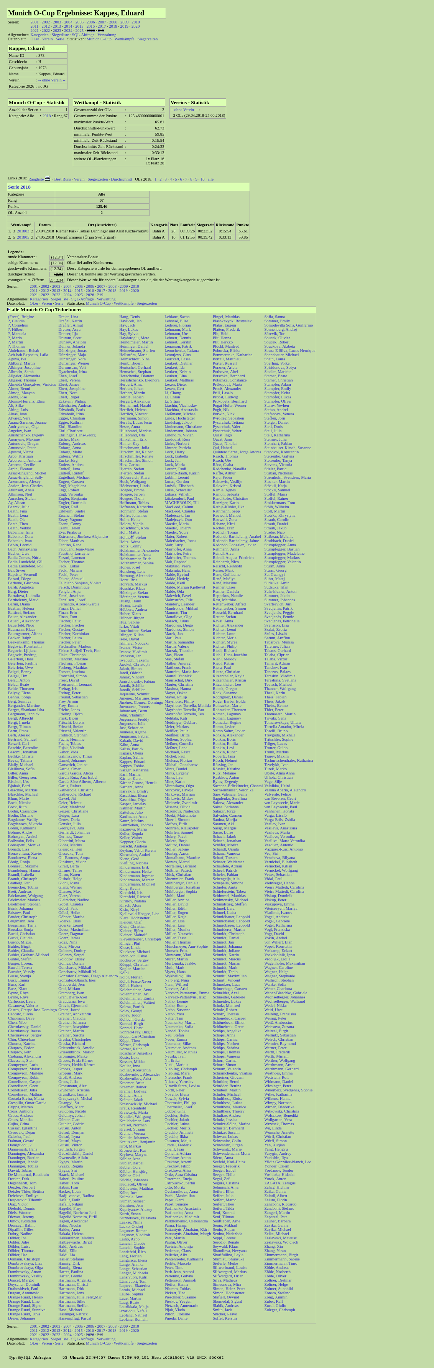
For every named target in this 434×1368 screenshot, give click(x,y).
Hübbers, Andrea (133, 609)
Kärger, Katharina (133, 770)
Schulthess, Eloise (228, 1098)
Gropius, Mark (70, 1073)
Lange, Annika (131, 1264)
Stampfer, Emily (277, 388)
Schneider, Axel (226, 993)
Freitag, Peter (69, 693)
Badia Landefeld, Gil (25, 562)
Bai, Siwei (16, 570)
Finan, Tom (67, 617)
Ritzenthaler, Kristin (229, 680)
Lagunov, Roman (133, 1231)
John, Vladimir (131, 715)
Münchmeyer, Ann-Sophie (186, 946)
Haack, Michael (71, 1174)
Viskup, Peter (275, 900)
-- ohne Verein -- (52, 80)
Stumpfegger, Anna (280, 545)
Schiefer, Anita (225, 887)
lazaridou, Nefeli (133, 1311)
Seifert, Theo (223, 1204)
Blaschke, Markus (23, 790)
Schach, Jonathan (227, 841)
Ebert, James (68, 384)
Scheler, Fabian (225, 874)
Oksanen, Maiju (177, 1141)
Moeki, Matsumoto (180, 815)
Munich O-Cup (99, 39)
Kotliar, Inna (129, 1066)
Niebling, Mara (176, 1073)
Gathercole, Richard (74, 794)
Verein (47, 39)
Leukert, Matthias (179, 380)
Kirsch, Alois (130, 905)
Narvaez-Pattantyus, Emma (186, 993)
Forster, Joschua (71, 672)
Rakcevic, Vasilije (227, 481)
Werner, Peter (275, 1048)
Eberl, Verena (69, 380)
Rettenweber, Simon (229, 608)
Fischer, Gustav (71, 629)
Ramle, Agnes (224, 490)
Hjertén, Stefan (131, 469)
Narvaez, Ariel (176, 989)
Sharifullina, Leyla (228, 1255)
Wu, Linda (272, 1128)
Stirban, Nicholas (278, 473)
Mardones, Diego (178, 625)
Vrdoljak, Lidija (277, 959)
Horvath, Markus (133, 584)
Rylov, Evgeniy (225, 781)
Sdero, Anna (223, 1158)
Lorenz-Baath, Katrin (181, 473)
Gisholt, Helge (70, 879)
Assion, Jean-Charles (25, 486)
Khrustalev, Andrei (134, 854)
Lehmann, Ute (176, 334)
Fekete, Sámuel (71, 579)
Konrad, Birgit (131, 1023)
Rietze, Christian (226, 672)
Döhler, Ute (17, 1255)
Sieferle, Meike (225, 1263)
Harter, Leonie (70, 1276)
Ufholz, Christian (278, 777)
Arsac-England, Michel (27, 473)
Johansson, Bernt (133, 711)
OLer (34, 39)
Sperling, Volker (277, 363)
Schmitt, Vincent (226, 980)
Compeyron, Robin (23, 1077)
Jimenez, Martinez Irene (139, 698)
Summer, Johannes (279, 600)
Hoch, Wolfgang (132, 481)
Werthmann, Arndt (279, 1065)
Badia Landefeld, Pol (25, 566)
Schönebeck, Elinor (229, 1022)
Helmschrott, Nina (134, 359)
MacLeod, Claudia (179, 511)
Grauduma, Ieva (71, 1001)
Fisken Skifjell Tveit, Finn (79, 650)
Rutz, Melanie (224, 773)
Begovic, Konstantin (25, 646)
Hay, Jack (127, 325)
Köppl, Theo (129, 1040)
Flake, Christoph (71, 655)
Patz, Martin (174, 1238)
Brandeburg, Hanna (24, 870)
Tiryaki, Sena (275, 718)
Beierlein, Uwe (20, 667)
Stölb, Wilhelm (276, 507)
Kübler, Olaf (129, 1176)
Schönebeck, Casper (229, 1018)
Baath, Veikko (19, 528)
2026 (91, 30)
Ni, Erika (171, 1060)
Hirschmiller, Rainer (136, 452)
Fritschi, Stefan (70, 727)
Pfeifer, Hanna (176, 1284)
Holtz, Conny (130, 546)
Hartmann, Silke (71, 1301)
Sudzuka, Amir (276, 583)
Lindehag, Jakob (177, 422)
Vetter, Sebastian (277, 874)
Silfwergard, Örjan (228, 1276)
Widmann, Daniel (278, 1081)
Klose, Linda (129, 947)
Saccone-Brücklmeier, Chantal (238, 786)
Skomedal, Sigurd (227, 1301)
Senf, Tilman (223, 1217)
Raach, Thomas (225, 456)
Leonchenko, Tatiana (181, 350)
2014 (68, 26)
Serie (60, 39)
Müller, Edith (175, 908)
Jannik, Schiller (132, 685)
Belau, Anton (19, 680)
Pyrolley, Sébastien (228, 418)
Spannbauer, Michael (281, 355)
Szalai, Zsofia (275, 629)
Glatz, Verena (69, 896)
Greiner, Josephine (73, 1027)
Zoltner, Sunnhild (278, 1289)
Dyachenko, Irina (72, 372)
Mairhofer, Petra (177, 553)
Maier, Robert (175, 536)
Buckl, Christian (21, 934)
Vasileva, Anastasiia (280, 828)
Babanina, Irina (20, 532)
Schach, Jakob (224, 836)
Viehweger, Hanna (279, 883)
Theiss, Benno (276, 705)
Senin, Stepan (224, 1229)
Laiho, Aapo (129, 1239)
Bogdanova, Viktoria (25, 824)
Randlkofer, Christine (230, 498)
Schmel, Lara (224, 908)
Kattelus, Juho (131, 812)
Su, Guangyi (274, 574)
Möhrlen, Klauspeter (181, 828)
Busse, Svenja (19, 976)
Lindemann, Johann (180, 431)
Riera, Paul (222, 667)
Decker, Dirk (18, 1179)
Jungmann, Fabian (134, 736)
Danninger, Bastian (23, 1158)
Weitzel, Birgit (276, 1031)
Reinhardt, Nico (226, 562)
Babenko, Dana (20, 536)
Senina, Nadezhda (227, 1234)
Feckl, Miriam (70, 570)
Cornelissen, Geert (23, 1086)
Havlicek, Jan (130, 321)
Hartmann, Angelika (74, 1280)
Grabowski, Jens (71, 984)
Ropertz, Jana (224, 756)
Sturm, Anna (274, 566)
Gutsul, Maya (69, 1141)
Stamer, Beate (275, 376)
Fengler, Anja (69, 591)
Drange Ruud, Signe (24, 1305)
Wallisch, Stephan (279, 980)
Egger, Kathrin (70, 422)
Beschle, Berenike (23, 748)
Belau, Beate (18, 684)
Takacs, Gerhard (277, 650)
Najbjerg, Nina (176, 980)
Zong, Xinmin (275, 1297)
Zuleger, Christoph (279, 1310)
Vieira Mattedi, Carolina (284, 887)
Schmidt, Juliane (226, 950)
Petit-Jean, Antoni (179, 1272)
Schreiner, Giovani (228, 1077)
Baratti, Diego (19, 579)
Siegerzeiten (148, 39)
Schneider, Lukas (227, 1001)
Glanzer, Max (69, 891)
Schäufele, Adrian (227, 866)
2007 (102, 22)
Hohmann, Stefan (133, 511)
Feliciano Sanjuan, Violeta (80, 583)
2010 (136, 22)
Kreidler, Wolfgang (135, 1116)
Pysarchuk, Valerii (228, 426)
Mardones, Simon (179, 629)
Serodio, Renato (226, 1242)
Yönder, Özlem (276, 1166)
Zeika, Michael (276, 1234)
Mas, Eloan (173, 655)
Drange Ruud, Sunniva (26, 1310)
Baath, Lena (18, 515)
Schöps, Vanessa (226, 1056)
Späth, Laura (274, 359)
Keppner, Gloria (132, 842)
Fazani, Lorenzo (71, 557)
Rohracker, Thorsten (229, 710)
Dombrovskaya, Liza (25, 1263)
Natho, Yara (174, 1014)
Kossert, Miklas (132, 1062)
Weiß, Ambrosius (278, 1022)
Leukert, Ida (174, 367)
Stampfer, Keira (277, 393)
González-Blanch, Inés (76, 980)
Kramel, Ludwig (132, 1091)
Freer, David (68, 680)
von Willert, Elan (278, 942)
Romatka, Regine (227, 722)
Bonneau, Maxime (23, 866)
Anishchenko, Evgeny (26, 435)
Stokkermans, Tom (279, 503)
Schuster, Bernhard (228, 1128)
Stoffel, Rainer (276, 498)
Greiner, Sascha (71, 1035)
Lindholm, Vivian (179, 435)
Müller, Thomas (177, 942)
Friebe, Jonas (69, 710)
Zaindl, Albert (275, 1196)
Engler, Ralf (68, 507)
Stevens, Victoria (278, 465)
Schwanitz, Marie (227, 1149)
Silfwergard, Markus (230, 1272)
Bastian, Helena (21, 608)
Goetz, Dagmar (70, 934)
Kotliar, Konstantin (135, 1070)
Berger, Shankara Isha (26, 710)
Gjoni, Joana (68, 883)
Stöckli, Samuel (277, 490)
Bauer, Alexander (22, 617)
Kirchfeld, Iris (130, 892)
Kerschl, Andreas (133, 846)
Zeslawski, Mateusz (280, 1238)
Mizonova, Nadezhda (181, 811)
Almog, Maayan (21, 393)
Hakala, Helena (71, 1234)
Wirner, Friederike (279, 1107)
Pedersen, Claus (177, 1251)
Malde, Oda (174, 591)
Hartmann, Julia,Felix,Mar (80, 1297)
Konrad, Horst (131, 1028)
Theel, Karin (274, 693)
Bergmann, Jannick (23, 714)
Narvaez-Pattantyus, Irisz (185, 997)
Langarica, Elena (133, 1260)
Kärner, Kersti (131, 778)
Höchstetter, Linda (134, 486)
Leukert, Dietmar (178, 363)
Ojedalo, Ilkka (176, 1136)
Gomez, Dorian (71, 963)
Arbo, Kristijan (20, 456)
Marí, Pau (172, 638)
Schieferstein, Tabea (229, 891)
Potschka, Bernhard (229, 376)
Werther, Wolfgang (279, 1060)
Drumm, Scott (69, 338)
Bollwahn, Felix (21, 841)
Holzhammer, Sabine (136, 563)
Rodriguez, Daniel (228, 697)
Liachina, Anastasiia (180, 410)
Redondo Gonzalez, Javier (234, 545)
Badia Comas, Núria (24, 557)
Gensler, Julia (69, 824)
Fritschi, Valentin (72, 731)
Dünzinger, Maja (72, 355)
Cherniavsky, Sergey (25, 1035)
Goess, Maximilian (73, 929)
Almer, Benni (19, 388)
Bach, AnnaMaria (22, 549)
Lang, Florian (130, 1256)
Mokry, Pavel (175, 836)
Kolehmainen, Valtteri (137, 1002)
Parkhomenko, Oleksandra (186, 1221)
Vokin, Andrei (275, 938)
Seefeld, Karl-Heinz (229, 1162)
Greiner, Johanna (72, 1022)
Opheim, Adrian (177, 1153)
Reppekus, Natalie (228, 596)
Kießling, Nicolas (133, 863)
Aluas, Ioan (17, 414)
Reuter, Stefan (224, 617)
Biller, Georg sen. (22, 777)
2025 (80, 30)
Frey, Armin (68, 701)
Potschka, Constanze (230, 380)
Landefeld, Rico (132, 1252)
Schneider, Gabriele (229, 997)
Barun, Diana (19, 604)
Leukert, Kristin (177, 372)
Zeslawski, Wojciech (281, 1242)
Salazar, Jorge (224, 811)
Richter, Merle (225, 638)
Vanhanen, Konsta (279, 811)
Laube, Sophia (131, 1294)
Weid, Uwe (273, 1010)
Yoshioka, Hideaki (279, 1174)
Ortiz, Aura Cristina (180, 1174)
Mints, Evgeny (176, 773)
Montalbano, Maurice (182, 858)
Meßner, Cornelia (178, 743)
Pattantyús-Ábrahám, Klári (186, 1229)
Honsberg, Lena (132, 571)
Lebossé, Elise (176, 321)
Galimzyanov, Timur (75, 756)
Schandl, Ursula (226, 849)
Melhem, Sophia (177, 739)
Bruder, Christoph (23, 917)
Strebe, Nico (274, 532)
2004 (68, 22)
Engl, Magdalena (72, 486)
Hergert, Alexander (134, 401)
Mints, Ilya (173, 777)
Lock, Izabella (176, 456)
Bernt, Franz (18, 731)
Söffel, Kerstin (225, 1318)
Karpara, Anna (131, 787)
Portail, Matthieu (226, 359)
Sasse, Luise (223, 832)
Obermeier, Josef (178, 1107)
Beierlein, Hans (20, 659)
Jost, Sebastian (131, 728)
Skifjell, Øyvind (226, 1297)
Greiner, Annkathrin (74, 1014)
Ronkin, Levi (223, 748)
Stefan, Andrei (276, 410)
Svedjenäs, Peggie (279, 612)
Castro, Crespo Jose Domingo (32, 1010)
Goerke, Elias (69, 921)
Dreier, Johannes (21, 1318)
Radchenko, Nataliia (229, 469)
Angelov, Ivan (19, 431)
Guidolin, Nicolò (72, 1111)
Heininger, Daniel (133, 346)
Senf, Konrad (224, 1212)
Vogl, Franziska (277, 929)
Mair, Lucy (173, 545)
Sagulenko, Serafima (230, 798)
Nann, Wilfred (176, 984)
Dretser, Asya (69, 329)
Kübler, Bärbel (131, 1163)
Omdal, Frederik (177, 1145)
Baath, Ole (17, 519)
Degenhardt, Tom (22, 1183)
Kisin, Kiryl (129, 909)
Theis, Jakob (274, 701)
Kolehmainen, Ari (133, 994)
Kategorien (39, 35)
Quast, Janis (223, 439)
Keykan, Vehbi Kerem (137, 850)
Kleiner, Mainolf (132, 935)
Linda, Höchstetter (179, 418)
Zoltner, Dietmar (277, 1280)
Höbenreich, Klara (134, 477)
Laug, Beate (129, 1302)
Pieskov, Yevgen (177, 1301)
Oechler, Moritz (177, 1128)
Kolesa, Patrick (131, 1007)
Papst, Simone (176, 1204)
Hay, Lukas (128, 329)
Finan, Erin (67, 612)
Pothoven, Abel (225, 372)
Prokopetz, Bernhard (230, 401)
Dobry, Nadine (20, 1234)
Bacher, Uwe (18, 553)
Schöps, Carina (225, 1039)
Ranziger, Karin (226, 503)
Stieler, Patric (275, 469)
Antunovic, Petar (22, 448)
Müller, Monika (177, 929)
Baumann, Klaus (21, 629)
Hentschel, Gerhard (135, 367)
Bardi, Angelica (21, 587)
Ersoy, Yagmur (70, 519)
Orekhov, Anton (177, 1158)
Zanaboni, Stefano (279, 1208)
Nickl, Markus (176, 1065)
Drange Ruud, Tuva (24, 1314)
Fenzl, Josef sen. (71, 596)
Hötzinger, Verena (134, 597)
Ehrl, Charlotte (70, 431)
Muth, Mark (174, 967)
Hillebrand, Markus (135, 431)
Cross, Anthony (20, 1111)
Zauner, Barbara (277, 1221)
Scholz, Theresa (226, 1014)
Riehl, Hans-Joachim (230, 655)
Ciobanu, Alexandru (24, 1056)
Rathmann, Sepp (226, 511)
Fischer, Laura (70, 638)
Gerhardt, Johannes (74, 832)
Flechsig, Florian (72, 663)
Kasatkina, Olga (132, 800)
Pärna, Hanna (175, 1225)
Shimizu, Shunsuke (228, 1259)
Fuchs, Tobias (69, 743)
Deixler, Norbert (21, 1187)
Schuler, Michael (226, 1094)
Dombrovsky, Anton (24, 1272)
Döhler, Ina (17, 1238)
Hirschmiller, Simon (136, 460)
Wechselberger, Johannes (284, 997)
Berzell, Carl (18, 743)
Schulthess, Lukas (227, 1103)
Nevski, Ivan (174, 1056)
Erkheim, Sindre (71, 511)
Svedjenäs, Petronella (281, 621)
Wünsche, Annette (279, 1132)
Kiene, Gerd (129, 859)
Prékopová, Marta (227, 384)
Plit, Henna (222, 338)
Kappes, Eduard (132, 761)
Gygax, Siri (67, 1170)
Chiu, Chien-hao (21, 1039)
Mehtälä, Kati (175, 718)
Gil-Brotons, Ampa (74, 858)
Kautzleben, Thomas (136, 825)
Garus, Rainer (69, 786)
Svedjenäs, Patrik (278, 608)
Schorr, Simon (224, 1065)
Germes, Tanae (70, 836)
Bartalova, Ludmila (24, 596)
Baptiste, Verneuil (22, 574)
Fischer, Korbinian (73, 634)
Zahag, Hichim (276, 1187)
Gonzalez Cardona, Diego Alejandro (88, 976)
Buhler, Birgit (19, 946)
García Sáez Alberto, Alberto (81, 781)
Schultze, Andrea (227, 1115)
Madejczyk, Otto (178, 519)
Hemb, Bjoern (130, 363)
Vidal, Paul (273, 879)
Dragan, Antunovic (23, 1293)
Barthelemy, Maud (23, 600)
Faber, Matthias (71, 541)
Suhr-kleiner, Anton (280, 591)
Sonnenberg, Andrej (280, 329)
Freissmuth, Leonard (75, 684)
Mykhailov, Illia (177, 976)
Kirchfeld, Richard (134, 897)
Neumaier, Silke (177, 1043)
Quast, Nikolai (225, 443)
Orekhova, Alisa (177, 1170)
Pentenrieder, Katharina (183, 1259)
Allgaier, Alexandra (24, 376)
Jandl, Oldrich (130, 673)
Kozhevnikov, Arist (135, 1078)
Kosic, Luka (129, 1057)
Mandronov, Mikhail (181, 608)
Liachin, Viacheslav (180, 405)
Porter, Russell (225, 363)
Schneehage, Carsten (230, 989)
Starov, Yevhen (276, 405)
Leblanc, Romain (133, 1319)
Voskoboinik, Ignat (279, 955)
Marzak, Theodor (178, 650)
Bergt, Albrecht (20, 718)
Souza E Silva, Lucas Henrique (289, 350)
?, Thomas (16, 346)
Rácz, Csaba (223, 465)
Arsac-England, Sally (25, 477)
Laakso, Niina (130, 1222)
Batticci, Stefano (21, 612)
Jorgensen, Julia (132, 723)
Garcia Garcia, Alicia (75, 773)
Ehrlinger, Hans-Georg (76, 435)
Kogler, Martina (132, 969)
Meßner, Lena (175, 748)
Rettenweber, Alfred (229, 604)
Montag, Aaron (176, 853)
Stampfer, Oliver (277, 401)
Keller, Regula (131, 833)
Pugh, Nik (221, 410)
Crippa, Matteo (20, 1107)
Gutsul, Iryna (69, 1136)
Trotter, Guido (276, 748)
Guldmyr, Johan (71, 1115)
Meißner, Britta (176, 735)
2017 (102, 26)
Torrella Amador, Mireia (284, 727)
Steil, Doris (273, 426)
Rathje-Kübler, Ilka (228, 507)
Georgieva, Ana (71, 828)
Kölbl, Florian (130, 977)
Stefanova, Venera (279, 414)
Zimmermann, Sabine (281, 1259)
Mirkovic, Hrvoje (178, 790)
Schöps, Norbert (226, 1043)
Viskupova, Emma (279, 904)
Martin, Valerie (176, 646)
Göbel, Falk (67, 908)
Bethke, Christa (20, 756)
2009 (124, 22)
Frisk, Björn (68, 718)
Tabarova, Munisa (279, 642)
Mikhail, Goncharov (180, 765)
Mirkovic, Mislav (178, 798)
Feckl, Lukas (68, 566)
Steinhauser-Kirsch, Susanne (287, 448)
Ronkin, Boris (224, 739)
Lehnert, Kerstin (177, 342)
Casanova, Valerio (23, 1005)
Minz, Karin (174, 781)
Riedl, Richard (225, 650)
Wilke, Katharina (278, 1094)
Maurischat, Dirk (178, 680)
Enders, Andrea (71, 465)
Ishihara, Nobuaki (133, 643)
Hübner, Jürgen (131, 618)
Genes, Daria (69, 819)
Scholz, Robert (225, 1010)
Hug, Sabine (129, 622)
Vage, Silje (273, 781)
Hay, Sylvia (128, 334)
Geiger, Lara (68, 815)
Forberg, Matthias (72, 667)
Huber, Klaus (130, 614)
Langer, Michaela (133, 1273)
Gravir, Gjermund (72, 1005)
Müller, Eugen (176, 912)
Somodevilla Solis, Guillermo (288, 325)
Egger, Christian (71, 418)
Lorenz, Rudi (175, 469)
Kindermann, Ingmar (136, 876)
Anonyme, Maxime (24, 439)
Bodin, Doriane (20, 815)
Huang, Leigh (130, 605)
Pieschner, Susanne (180, 1297)
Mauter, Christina (178, 684)
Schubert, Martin (226, 1090)
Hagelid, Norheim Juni (76, 1212)
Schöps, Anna (224, 1035)
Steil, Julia (272, 431)
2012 (45, 26)
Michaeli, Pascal (177, 752)
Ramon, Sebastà (226, 494)
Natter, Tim (173, 1018)
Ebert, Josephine (71, 388)
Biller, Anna (18, 773)
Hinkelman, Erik (132, 439)
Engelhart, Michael (74, 477)
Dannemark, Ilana (22, 1149)
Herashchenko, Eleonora (139, 380)
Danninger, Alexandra (26, 1153)
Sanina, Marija (225, 819)
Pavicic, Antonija (178, 1246)
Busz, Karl (17, 984)
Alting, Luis (18, 410)
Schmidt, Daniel (226, 938)
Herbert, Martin (132, 393)
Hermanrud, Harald (135, 405)
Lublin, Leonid (176, 477)
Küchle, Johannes (133, 1180)
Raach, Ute (222, 460)
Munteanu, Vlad (177, 955)
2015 (79, 26)
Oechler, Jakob (176, 1120)
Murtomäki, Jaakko (180, 963)
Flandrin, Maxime (73, 659)
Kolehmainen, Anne (135, 990)
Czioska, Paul (19, 1136)
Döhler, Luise (19, 1246)
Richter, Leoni (224, 629)
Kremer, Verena (132, 1133)
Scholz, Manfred (226, 1005)
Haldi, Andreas (70, 1246)
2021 (34, 30)
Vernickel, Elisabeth (280, 862)
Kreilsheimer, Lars (134, 1121)
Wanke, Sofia (275, 984)
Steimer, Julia (275, 439)
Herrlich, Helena (132, 410)
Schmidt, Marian (226, 963)
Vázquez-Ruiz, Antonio (283, 849)
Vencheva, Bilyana (279, 858)
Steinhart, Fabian (278, 443)
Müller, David (175, 904)
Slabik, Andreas (225, 1305)
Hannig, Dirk (69, 1263)
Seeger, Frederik (226, 1166)
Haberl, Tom (68, 1183)
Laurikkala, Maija (133, 1307)
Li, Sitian (172, 401)
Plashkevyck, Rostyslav (232, 321)
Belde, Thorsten (21, 688)
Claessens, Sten (20, 1060)
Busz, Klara (17, 989)
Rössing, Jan (223, 765)
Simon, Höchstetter (228, 1293)
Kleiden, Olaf (130, 922)
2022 (46, 30)
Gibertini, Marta (71, 841)
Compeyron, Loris (23, 1065)
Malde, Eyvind (176, 574)
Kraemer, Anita (131, 1083)
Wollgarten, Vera (278, 1120)
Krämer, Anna (130, 1095)
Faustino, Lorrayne (73, 553)
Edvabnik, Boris (71, 410)
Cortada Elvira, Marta (26, 1098)
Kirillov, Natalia (132, 901)
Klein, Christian (132, 926)
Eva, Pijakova (69, 532)
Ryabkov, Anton (226, 777)
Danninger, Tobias (23, 1166)
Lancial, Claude (132, 1243)
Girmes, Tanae (70, 870)
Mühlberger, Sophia (180, 891)
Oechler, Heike (176, 1115)
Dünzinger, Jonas (72, 350)
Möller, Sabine (176, 849)
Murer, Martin (176, 959)
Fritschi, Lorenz (71, 722)
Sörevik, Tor (274, 334)
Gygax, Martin (70, 1162)
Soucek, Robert (276, 342)
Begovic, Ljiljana (22, 650)
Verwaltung (106, 35)
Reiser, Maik (223, 570)
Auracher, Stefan (22, 498)
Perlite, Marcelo (177, 1263)
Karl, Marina (129, 774)
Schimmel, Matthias (229, 896)
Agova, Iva (17, 359)
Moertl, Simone (177, 819)
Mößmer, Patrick (178, 870)
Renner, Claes (224, 587)
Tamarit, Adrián (277, 663)
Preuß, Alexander (227, 388)
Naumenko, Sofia (178, 1027)
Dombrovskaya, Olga (25, 1267)
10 (203, 179)
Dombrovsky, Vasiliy (25, 1276)
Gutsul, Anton (69, 1128)
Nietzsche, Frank (178, 1077)
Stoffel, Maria (275, 494)
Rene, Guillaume (226, 574)
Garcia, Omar (69, 769)
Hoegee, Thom (131, 498)
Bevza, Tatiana (20, 760)
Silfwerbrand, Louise (230, 1267)
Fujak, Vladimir (71, 748)
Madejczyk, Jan (177, 515)
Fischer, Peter (69, 642)
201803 (23, 231)
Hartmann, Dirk (71, 1289)
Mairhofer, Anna (178, 549)
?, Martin (15, 342)
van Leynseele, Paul (280, 807)
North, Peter (174, 1090)
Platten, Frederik (226, 329)
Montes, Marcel (177, 862)
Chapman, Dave (21, 1018)
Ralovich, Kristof (227, 486)
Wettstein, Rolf (276, 1077)
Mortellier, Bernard (180, 866)
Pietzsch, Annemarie (181, 1305)
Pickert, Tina (174, 1293)
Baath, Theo (18, 524)
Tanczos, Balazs (277, 672)
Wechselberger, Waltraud (284, 1001)
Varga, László (275, 815)
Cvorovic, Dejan (21, 1132)
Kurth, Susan (130, 1214)
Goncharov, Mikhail (74, 967)
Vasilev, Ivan (274, 824)
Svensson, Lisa (276, 625)
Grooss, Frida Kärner (75, 1060)
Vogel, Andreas (276, 917)
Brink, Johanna (20, 908)
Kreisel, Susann (132, 1129)
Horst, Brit (128, 580)
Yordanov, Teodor (278, 1170)
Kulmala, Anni (131, 1197)
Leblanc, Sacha (176, 317)
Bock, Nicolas (19, 803)
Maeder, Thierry (177, 528)
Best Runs (62, 179)
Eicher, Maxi (68, 439)
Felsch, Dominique (73, 587)
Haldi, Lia (66, 1255)
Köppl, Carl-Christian (137, 1036)
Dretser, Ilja (67, 334)
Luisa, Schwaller (178, 490)
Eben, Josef (67, 376)
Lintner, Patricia (177, 448)
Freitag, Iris (67, 688)
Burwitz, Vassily (21, 972)
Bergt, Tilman (19, 727)
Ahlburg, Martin (21, 363)
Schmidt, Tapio (225, 972)
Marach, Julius (176, 621)
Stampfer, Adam (277, 384)
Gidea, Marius (70, 845)
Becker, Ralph (19, 638)
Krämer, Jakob (131, 1100)
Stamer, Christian (278, 380)
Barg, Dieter (18, 591)
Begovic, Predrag (22, 655)
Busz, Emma (18, 980)
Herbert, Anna (130, 384)
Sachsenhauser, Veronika (233, 790)
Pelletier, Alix (175, 1255)
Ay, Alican (16, 503)
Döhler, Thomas (21, 1251)
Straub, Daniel (276, 524)
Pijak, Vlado (174, 1310)
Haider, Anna (69, 1229)
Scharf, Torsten (225, 858)
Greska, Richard (71, 1043)
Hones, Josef (129, 567)
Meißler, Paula (176, 731)
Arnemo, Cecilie (21, 465)
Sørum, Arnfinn (277, 638)
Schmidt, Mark (225, 967)
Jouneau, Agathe (132, 732)
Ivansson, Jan (130, 656)
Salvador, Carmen (227, 815)
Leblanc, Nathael (133, 1315)
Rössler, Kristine (226, 769)
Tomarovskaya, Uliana (282, 722)
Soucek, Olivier (277, 338)
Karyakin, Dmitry (133, 791)
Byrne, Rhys (18, 993)
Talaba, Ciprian (276, 655)
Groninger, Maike (72, 1056)
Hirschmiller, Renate (136, 456)
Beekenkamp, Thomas (26, 642)
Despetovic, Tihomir (25, 1200)
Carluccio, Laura (22, 1001)
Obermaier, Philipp (180, 1103)
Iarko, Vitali (129, 626)
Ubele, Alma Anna (279, 773)
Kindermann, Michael (137, 884)
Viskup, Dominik (278, 896)
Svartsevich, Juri (277, 604)
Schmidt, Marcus (227, 959)
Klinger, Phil (129, 943)
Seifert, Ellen (223, 1191)
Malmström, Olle (178, 600)
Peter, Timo (173, 1267)
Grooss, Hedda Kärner (76, 1065)
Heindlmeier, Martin (136, 342)
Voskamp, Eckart (278, 950)
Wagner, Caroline (278, 967)
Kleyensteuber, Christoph (140, 939)
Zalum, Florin (275, 1200)
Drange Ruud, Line (23, 1301)
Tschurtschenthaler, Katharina (288, 760)
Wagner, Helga (276, 972)
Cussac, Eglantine (22, 1128)
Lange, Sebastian (133, 1269)
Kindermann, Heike (135, 871)
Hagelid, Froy (69, 1208)
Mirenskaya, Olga (179, 786)
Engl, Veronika (70, 494)
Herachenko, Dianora (136, 376)
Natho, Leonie (176, 1001)
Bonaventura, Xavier (25, 853)
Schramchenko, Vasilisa (232, 1073)
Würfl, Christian (277, 1136)
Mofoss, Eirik (175, 824)
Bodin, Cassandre (22, 811)
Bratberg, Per (19, 883)
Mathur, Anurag (177, 663)
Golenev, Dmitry (72, 950)
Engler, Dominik (71, 503)
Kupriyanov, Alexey (135, 1209)
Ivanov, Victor (131, 647)
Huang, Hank (130, 601)
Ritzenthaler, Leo (227, 684)
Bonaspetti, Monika (24, 845)
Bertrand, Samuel (22, 739)
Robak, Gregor (225, 688)
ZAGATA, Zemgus (279, 1183)
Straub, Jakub (275, 528)
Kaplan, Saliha (131, 757)
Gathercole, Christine (75, 790)
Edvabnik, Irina (71, 414)
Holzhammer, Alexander (139, 550)
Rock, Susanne (225, 693)
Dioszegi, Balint (21, 1225)
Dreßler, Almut (70, 325)
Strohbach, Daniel (279, 541)
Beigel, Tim (17, 676)
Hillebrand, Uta (132, 435)
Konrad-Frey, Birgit (135, 1032)
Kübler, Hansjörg (133, 1171)
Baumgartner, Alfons (25, 634)
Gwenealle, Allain (73, 1158)
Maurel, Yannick (178, 676)
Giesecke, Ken (70, 849)
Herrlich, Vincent (133, 414)
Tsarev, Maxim (276, 756)
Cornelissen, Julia (22, 1090)
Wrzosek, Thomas (279, 1124)
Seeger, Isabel (224, 1170)
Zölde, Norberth (277, 1272)
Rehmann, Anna (226, 549)
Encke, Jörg (67, 460)
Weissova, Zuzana (279, 1027)
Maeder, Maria (176, 524)
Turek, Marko (275, 769)
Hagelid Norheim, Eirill (77, 1217)
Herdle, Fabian (131, 397)
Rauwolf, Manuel (227, 515)
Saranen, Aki (223, 824)
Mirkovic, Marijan (179, 794)
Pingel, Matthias (226, 317)
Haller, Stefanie (71, 1259)
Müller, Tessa (175, 938)
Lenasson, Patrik (178, 346)
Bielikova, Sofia (21, 769)
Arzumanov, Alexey (24, 481)
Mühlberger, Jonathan (182, 887)
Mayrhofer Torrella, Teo (184, 714)
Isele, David (129, 639)
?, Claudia (16, 321)
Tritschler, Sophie (278, 739)
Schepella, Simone (228, 883)
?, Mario (15, 338)
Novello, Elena (176, 1094)
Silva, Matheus (225, 1280)
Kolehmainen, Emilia (136, 998)
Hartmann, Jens (71, 1293)
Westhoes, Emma (278, 1073)
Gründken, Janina (72, 1094)
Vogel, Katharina (278, 925)
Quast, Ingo (222, 435)
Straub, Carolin (276, 519)
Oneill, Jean (174, 1149)
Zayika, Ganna (276, 1225)
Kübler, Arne (129, 1159)
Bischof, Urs (18, 781)
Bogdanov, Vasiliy (23, 819)
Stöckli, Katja (275, 486)
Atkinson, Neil (20, 494)
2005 (80, 22)
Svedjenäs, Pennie (279, 617)
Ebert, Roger (68, 397)
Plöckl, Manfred (226, 346)
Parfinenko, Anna (178, 1212)
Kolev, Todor (130, 1015)
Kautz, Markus (131, 821)
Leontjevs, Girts (177, 355)
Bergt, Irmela (19, 722)
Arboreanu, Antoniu (24, 460)
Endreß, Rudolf (71, 473)
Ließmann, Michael (180, 414)
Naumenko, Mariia (180, 1022)
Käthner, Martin (132, 808)
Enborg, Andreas (71, 443)
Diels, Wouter (19, 1212)
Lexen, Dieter (175, 384)
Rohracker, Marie (227, 705)
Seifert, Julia (223, 1196)
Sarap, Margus (225, 828)
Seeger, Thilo (224, 1174)
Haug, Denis (129, 317)
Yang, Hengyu (276, 1149)
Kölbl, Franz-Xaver (135, 981)
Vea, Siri (271, 853)
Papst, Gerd (174, 1200)
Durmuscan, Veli (71, 367)
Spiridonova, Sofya (280, 367)
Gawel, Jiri (67, 798)
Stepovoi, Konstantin (281, 452)
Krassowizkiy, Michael (138, 1104)
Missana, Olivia (177, 807)
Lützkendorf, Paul (179, 498)
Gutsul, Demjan (71, 1132)
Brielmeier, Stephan (24, 904)
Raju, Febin (222, 477)
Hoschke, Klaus (132, 588)
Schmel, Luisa (224, 912)
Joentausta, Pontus (134, 707)
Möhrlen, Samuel (178, 832)
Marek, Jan (173, 634)
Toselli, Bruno (276, 731)
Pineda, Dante (175, 1318)
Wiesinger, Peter (277, 1086)
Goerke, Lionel (70, 925)
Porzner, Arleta (225, 367)
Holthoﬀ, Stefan (132, 537)
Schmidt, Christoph (229, 934)
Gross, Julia (67, 1081)
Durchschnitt (121, 179)
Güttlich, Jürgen (71, 1149)
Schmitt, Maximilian (230, 976)
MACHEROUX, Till (181, 503)
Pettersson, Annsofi (180, 1280)
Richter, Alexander (228, 625)
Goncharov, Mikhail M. (77, 972)
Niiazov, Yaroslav (178, 1081)
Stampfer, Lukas (277, 397)
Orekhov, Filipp (177, 1166)
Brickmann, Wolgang (25, 896)
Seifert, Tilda (223, 1208)
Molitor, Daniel (177, 845)
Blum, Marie (18, 798)
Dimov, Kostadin (22, 1221)
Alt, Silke (16, 405)
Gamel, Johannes (72, 760)
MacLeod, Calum (178, 507)
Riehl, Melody (225, 659)
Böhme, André (20, 832)
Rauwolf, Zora (225, 519)
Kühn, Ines (128, 1193)
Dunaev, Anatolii (72, 342)
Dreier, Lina (68, 317)
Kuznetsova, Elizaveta (137, 1218)
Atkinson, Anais (21, 490)
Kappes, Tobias (131, 766)
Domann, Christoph (24, 1259)
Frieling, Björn (70, 714)
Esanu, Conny (69, 524)
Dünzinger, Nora (71, 359)
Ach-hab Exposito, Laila (28, 355)
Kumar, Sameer (132, 1201)
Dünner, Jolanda (71, 346)
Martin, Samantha (179, 642)
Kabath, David (131, 740)
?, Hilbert (15, 329)
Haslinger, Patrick (73, 1314)
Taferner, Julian (276, 646)
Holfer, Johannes (133, 515)
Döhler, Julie (18, 1242)
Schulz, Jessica (225, 1120)
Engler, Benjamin (72, 498)
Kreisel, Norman (132, 1125)
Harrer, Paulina (70, 1272)
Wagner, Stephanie (279, 976)
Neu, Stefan (174, 1035)
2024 (68, 30)
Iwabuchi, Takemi (134, 660)
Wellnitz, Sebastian (280, 1035)
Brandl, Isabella (21, 874)
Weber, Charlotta (278, 989)
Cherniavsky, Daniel (24, 1027)
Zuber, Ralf (273, 1301)
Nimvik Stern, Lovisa (182, 1086)
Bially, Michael (20, 765)
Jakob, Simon (130, 669)
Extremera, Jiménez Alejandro (83, 536)
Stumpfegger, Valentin (282, 562)
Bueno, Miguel (20, 942)
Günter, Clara (69, 1120)
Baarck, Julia (19, 507)
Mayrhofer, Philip (179, 701)
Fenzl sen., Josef (71, 600)
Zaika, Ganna (275, 1191)
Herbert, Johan (131, 388)
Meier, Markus (176, 727)
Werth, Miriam (276, 1056)
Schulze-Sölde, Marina (231, 1124)
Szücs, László (275, 634)
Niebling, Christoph (180, 1069)
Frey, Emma (68, 705)
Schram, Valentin (227, 1069)
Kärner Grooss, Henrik (137, 783)
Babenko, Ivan (20, 541)
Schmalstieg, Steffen (230, 904)
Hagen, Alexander (73, 1221)
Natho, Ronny (175, 1005)
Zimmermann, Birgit (281, 1255)
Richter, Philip (225, 646)
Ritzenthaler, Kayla (228, 676)
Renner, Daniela (226, 591)
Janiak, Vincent (131, 677)
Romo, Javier (224, 727)
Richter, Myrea (225, 642)
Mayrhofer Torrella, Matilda (187, 705)
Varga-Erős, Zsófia (279, 819)
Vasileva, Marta (277, 832)
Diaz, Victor (18, 1204)
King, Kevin (129, 888)
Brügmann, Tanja (22, 925)
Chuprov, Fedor (21, 1048)
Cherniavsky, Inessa (24, 1031)
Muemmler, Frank (179, 879)
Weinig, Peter (275, 1018)
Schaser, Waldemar (228, 862)
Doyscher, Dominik (24, 1284)
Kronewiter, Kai (132, 1150)
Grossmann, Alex (72, 1086)
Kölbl (123, 973)
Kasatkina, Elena (133, 795)
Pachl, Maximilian (179, 1196)
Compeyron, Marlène (25, 1073)
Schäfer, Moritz (225, 845)
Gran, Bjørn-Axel (72, 997)
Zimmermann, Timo (280, 1263)
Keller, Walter (130, 838)
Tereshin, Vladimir (279, 676)
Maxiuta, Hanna (177, 688)
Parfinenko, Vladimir (181, 1217)
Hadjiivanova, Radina (76, 1196)
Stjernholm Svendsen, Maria (287, 477)
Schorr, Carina (225, 1060)
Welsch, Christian (278, 1039)
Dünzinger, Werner (73, 363)
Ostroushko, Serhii (179, 1183)
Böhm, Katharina (22, 828)
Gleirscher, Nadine (73, 900)
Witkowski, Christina (281, 1111)
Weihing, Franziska (280, 1014)
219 (101, 30)
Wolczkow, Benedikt (281, 1115)
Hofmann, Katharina (136, 507)
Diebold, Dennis (21, 1208)
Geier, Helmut (70, 803)
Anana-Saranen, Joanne (27, 422)
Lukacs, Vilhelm (177, 494)
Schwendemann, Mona (231, 1153)
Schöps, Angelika (227, 1031)
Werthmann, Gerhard (281, 1069)
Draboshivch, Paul (23, 1289)
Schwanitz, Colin (227, 1141)
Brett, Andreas (20, 891)
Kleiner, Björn (131, 931)
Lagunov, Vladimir (134, 1235)
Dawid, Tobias (20, 1170)
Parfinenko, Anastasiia (182, 1208)
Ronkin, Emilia (225, 743)
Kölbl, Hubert (130, 985)
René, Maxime (225, 583)
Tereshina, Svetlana (280, 680)
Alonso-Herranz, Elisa (26, 401)
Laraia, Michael (132, 1290)
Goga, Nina (67, 942)
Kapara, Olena (131, 753)
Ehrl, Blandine (70, 426)
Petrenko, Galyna (178, 1276)
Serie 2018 (19, 187)
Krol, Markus (130, 1146)
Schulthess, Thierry (229, 1111)
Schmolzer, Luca (226, 984)
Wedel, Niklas (275, 1005)
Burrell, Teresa (20, 967)
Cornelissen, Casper (24, 1081)
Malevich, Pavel (177, 596)
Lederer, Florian (177, 325)
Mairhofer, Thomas (180, 557)
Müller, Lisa (174, 921)
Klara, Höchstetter (134, 918)
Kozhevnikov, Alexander (139, 1074)
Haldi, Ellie (67, 1251)
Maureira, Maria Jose (181, 672)
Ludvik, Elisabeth (179, 486)
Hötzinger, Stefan (133, 592)
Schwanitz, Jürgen (228, 1145)
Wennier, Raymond (280, 1043)
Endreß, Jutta (69, 469)
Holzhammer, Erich (135, 559)
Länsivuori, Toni (132, 1281)
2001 (34, 22)
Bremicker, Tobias (23, 887)
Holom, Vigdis (131, 524)
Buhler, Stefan (19, 959)
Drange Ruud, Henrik (25, 1297)
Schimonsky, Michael (230, 900)
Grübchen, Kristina (74, 1090)
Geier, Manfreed (71, 807)
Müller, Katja (175, 917)
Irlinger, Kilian (131, 635)
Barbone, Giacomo (23, 583)
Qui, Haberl (222, 448)
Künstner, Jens (131, 1205)
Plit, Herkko (223, 342)
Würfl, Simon (275, 1141)
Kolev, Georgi (130, 1011)
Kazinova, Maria (133, 829)
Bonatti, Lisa (18, 849)
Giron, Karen (69, 874)
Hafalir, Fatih (69, 1200)
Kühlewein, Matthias (136, 1188)
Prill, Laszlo (223, 393)
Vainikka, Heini (277, 786)
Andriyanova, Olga (23, 426)
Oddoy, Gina (174, 1111)
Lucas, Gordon (176, 481)
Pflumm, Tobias (177, 1289)
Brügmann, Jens (21, 921)
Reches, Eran (223, 528)
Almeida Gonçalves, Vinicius (32, 384)
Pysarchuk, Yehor (227, 431)
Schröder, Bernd (226, 1081)
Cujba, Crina (18, 1124)
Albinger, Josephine (24, 367)
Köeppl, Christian (133, 964)
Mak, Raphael (175, 562)
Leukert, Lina (175, 376)
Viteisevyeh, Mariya (280, 908)
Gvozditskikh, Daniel (75, 1153)
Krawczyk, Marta (133, 1112)
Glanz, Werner (70, 887)
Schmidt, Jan (223, 942)
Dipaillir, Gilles (20, 1229)
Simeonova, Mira (227, 1284)
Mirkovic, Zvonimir (180, 803)
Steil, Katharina (277, 435)
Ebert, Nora (67, 393)
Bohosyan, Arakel (22, 836)
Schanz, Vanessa (226, 853)
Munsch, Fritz (175, 950)
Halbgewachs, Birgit (75, 1242)
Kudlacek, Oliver (133, 1184)
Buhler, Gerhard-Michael (28, 955)
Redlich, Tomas (225, 532)
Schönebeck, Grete (228, 1027)
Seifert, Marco (225, 1200)
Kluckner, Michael (134, 952)
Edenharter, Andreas (75, 405)
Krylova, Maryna (133, 1154)
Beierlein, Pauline (22, 663)
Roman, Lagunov (227, 714)
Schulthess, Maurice (229, 1107)
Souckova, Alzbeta (279, 346)
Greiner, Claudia (71, 1018)
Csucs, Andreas (20, 1115)
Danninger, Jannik (23, 1162)
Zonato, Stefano (277, 1293)
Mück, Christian (177, 874)
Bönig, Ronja (19, 862)
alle (211, 179)
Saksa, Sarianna (225, 807)
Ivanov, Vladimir (133, 652)
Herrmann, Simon (133, 418)
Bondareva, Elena (22, 858)
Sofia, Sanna (274, 317)
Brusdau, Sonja (20, 929)
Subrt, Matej (274, 579)
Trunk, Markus (276, 752)
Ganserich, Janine (72, 765)
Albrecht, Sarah (21, 372)
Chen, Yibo (17, 1022)
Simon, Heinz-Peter (229, 1289)
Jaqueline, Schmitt (134, 694)
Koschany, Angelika (135, 1053)
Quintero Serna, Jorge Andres (237, 452)
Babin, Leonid (19, 545)
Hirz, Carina (129, 465)
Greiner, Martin (71, 1031)
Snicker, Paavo (225, 1314)
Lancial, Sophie (132, 1247)
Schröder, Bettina (227, 1086)
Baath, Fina (17, 511)
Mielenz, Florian (178, 760)
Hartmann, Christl (73, 1284)
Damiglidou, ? (19, 1145)
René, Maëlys (224, 579)
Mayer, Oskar (175, 693)
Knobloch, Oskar (133, 956)
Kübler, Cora (129, 1167)
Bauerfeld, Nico (21, 625)
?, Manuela (17, 334)
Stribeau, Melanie (278, 536)
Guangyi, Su (68, 1103)
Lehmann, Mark (177, 329)
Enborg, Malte (70, 452)
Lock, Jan (172, 460)
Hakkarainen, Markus (76, 1238)
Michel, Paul (174, 756)
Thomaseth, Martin (280, 714)
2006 (91, 22)
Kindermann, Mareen (136, 880)
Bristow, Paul (19, 912)
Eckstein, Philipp (72, 401)
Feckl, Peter (68, 574)
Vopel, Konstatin (277, 946)
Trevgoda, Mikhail (279, 735)
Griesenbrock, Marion (76, 1052)
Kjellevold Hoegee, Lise (139, 914)
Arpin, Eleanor (20, 469)
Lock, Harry (174, 452)
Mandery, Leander (179, 604)
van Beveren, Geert (280, 798)
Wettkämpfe (125, 39)
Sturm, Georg (275, 570)
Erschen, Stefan (71, 515)
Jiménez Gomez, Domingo (141, 702)
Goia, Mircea (69, 946)
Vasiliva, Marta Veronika (284, 841)
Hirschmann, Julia (134, 448)
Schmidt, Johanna (227, 946)
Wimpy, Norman (277, 1103)
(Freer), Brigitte (21, 317)
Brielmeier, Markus (24, 900)
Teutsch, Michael (278, 684)
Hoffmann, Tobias (134, 503)
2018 (113, 26)
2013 (57, 26)
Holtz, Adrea (129, 542)
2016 (91, 26)
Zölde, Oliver (275, 1276)
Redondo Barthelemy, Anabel (237, 536)
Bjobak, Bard (19, 786)
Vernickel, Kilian (278, 866)
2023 (57, 30)
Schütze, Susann (226, 1132)
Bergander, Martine (24, 705)
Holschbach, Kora (134, 528)
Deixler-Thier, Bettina (26, 1191)
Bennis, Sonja (19, 697)
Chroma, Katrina (22, 1043)
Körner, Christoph (134, 1045)
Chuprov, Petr (19, 1052)
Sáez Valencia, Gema (230, 794)
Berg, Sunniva (19, 701)
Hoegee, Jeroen (132, 494)
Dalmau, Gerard (21, 1141)
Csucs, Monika (20, 1120)
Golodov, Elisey (71, 959)
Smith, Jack (222, 1310)
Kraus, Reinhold (132, 1108)
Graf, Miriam (69, 989)
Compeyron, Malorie (25, 1069)
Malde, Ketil (174, 583)
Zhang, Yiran (275, 1251)
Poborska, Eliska (226, 350)
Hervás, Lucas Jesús (135, 422)
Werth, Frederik (277, 1052)
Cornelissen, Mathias (25, 1094)
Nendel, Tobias (176, 1031)
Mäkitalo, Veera (177, 566)
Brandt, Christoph (22, 879)
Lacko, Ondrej (131, 1226)
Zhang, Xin (273, 1246)
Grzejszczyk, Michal (75, 1098)
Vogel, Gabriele (277, 921)
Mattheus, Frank (177, 667)
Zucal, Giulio (275, 1305)
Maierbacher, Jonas (180, 541)
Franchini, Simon (72, 676)
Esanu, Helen (69, 528)
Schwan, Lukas (225, 1136)
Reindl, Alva (223, 553)
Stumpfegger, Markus (282, 557)
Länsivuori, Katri (133, 1277)
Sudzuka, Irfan (276, 587)
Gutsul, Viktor (70, 1145)
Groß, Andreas (70, 1077)
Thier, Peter (273, 710)
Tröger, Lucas (275, 743)
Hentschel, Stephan (135, 372)
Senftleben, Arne (226, 1221)
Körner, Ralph (131, 1049)
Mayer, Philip (175, 697)
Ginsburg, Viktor (72, 862)
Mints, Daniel (175, 769)
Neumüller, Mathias (180, 1052)
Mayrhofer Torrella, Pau (184, 710)
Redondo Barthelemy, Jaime (236, 541)
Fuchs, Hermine (71, 739)
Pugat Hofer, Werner (230, 405)
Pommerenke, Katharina (233, 355)
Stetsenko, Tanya (278, 460)
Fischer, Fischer (71, 625)
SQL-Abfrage (83, 35)
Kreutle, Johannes (133, 1138)
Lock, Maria (174, 465)
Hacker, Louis (69, 1191)
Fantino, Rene (69, 545)
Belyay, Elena (19, 693)
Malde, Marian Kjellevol (184, 587)
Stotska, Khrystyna (279, 515)
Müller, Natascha (178, 934)
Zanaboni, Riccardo (280, 1204)
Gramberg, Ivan (71, 993)
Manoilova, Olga (178, 617)
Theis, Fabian (275, 697)
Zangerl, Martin (277, 1212)
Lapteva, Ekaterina (134, 1285)
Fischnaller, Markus (74, 646)
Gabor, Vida (68, 752)
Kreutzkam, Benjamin (137, 1142)
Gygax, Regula (70, 1166)
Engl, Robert (68, 490)
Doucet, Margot (21, 1280)
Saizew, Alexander (228, 803)
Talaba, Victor (275, 659)
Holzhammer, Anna (135, 554)
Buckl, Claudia (20, 938)
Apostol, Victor (20, 452)
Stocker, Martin (276, 481)
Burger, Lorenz (20, 963)
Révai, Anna (223, 621)
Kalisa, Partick (131, 749)
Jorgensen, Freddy (134, 719)
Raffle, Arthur (224, 473)
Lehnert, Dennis (177, 338)
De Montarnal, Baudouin (28, 1174)
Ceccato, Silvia (20, 1014)
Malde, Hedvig (176, 579)
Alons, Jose (17, 397)
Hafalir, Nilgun (70, 1204)
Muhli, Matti (174, 896)
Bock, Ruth (17, 807)
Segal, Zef (221, 1179)
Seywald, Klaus (225, 1246)
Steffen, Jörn (274, 418)
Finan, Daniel (69, 608)
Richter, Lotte (224, 634)
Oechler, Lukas (176, 1124)
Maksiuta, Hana (177, 570)
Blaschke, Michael (23, 794)
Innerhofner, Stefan (135, 630)
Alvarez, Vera (19, 418)
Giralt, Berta (68, 866)
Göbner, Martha (71, 917)
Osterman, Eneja (178, 1179)
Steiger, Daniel (276, 422)
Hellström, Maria (133, 355)
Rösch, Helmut (225, 760)
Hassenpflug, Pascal (74, 1318)
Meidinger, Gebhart (180, 722)
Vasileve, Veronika (279, 836)
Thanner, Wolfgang (280, 688)
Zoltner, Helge (276, 1284)
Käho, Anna (129, 745)
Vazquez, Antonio (278, 845)
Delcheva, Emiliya (23, 1196)
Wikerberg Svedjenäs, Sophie (288, 1090)
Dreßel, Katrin (70, 321)
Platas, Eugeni (224, 325)
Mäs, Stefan (174, 659)
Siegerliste (60, 35)
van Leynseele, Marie (281, 803)
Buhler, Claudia (21, 950)
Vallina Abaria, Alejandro (285, 790)
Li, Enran (172, 397)
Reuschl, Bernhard (228, 612)
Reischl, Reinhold (227, 566)
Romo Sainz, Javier (229, 731)
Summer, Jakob (276, 596)
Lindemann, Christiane (183, 426)
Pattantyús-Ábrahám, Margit (187, 1234)
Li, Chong (172, 393)
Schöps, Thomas (226, 1052)
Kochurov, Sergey (134, 960)
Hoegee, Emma (132, 490)
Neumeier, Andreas (180, 1048)
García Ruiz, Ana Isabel (77, 777)
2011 (34, 26)
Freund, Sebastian (72, 697)
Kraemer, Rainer (132, 1087)
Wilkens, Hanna (277, 1098)
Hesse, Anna (129, 426)
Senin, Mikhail (225, 1225)
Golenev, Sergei (71, 955)
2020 (136, 26)
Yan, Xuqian (274, 1145)
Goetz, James (69, 938)
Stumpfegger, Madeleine (284, 553)
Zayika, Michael (277, 1229)
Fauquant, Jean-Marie (76, 549)
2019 (124, 26)
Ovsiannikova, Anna (181, 1191)
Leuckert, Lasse (177, 359)
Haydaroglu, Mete (134, 338)
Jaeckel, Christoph (134, 664)
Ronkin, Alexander (228, 735)
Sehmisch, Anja (225, 1187)
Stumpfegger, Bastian (281, 549)
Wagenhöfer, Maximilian (284, 963)
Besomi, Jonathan (22, 752)
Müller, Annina (176, 900)
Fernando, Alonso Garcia (78, 604)
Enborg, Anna (69, 448)
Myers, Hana (175, 972)
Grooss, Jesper (70, 1069)
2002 (46, 22)
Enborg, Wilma (70, 456)
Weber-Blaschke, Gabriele (285, 993)
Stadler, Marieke (277, 372)
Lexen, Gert (174, 388)
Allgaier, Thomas (22, 380)
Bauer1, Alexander (23, 621)
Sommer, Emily (277, 321)
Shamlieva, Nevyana (230, 1251)
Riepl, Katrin (223, 663)
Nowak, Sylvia (176, 1098)
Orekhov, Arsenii (178, 1162)
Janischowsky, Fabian (137, 681)
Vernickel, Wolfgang (281, 870)
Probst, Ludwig (225, 397)
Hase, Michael (70, 1310)
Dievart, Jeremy (21, 1217)
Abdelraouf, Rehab (23, 350)
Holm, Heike (129, 519)
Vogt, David (274, 934)
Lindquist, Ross (177, 439)
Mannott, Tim (175, 612)
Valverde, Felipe (277, 794)
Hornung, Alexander (136, 576)
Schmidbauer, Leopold (231, 917)
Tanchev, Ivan (275, 667)
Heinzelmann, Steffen (137, 350)
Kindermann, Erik (134, 867)
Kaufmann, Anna (133, 816)
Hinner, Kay (129, 443)
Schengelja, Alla (226, 879)
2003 (57, 22)
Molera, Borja (175, 841)
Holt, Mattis (129, 532)
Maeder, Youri (176, 532)
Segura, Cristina (226, 1183)
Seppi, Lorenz (224, 1238)
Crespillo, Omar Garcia (27, 1103)
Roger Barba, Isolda (229, 701)
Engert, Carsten (71, 481)
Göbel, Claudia (70, 904)
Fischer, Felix (69, 621)
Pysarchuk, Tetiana (228, 422)
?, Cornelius (18, 325)
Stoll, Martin (274, 511)
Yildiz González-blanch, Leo (287, 1162)
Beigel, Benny (19, 672)
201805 (23, 237)
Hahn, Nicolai (69, 1225)
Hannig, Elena (70, 1267)
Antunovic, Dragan (23, 443)
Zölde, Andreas (276, 1267)
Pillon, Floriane (177, 1314)
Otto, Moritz (174, 1187)
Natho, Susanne (177, 1010)
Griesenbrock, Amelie (76, 1048)
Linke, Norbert (176, 443)
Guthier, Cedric (71, 1124)
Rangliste (36, 179)
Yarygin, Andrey (277, 1153)
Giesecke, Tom (70, 853)
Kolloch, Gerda (132, 1019)
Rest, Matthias (225, 600)
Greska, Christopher (74, 1039)
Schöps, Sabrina (226, 1048)
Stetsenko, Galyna (279, 456)
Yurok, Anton (275, 1179)
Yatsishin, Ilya (276, 1158)
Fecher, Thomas (71, 562)
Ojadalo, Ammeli (178, 1132)
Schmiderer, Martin (229, 929)
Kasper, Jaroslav (132, 804)
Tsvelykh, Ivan (276, 765)
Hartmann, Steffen (73, 1305)
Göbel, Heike (69, 912)
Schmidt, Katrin (226, 955)
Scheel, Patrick (225, 870)
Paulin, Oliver (175, 1242)
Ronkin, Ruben (225, 752)
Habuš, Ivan (68, 1187)
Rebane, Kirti (224, 524)
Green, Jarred (69, 1010)
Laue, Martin (130, 1298)
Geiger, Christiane (73, 811)
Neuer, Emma (175, 1039)
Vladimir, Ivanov (278, 912)
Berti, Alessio (19, 735)
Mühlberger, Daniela (181, 883)
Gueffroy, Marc (71, 1107)
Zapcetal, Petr (275, 1217)
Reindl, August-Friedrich (233, 557)
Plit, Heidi (221, 334)
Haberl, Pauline (71, 1179)
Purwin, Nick (224, 414)
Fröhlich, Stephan (72, 735)
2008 (113, 22)
